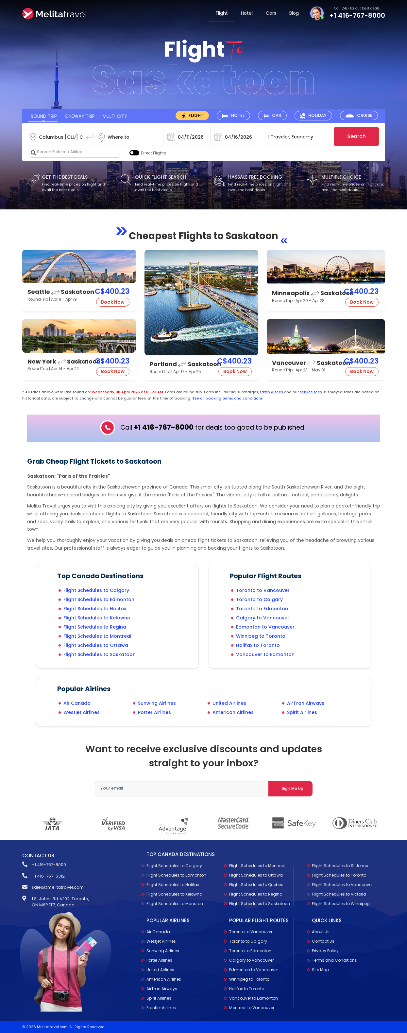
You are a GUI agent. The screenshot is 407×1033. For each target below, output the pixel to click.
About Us (321, 932)
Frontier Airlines (161, 1007)
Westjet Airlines (81, 712)
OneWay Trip (80, 116)
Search (356, 136)
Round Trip (44, 116)
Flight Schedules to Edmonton (98, 599)
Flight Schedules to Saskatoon (99, 654)
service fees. (311, 392)
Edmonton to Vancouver (265, 627)
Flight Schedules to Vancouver (342, 884)
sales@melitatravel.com (58, 887)
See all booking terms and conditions (227, 398)
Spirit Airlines (302, 712)
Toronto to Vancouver (263, 590)
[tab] (192, 115)
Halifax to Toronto (258, 645)
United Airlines (229, 703)
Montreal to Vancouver (251, 1007)
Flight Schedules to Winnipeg (341, 903)
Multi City (115, 116)
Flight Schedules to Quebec (256, 884)
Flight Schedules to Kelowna (96, 617)
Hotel (247, 13)
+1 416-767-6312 (48, 876)
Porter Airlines (154, 712)
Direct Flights (153, 153)
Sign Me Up (292, 788)
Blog (294, 13)
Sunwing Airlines (157, 703)
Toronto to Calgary (259, 599)
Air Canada (77, 703)
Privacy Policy (325, 950)
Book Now (113, 302)
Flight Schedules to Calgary (96, 590)
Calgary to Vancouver (262, 617)
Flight (222, 13)
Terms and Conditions (334, 960)
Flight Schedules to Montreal (97, 636)
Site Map (320, 969)
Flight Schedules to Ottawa (95, 645)
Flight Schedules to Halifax (94, 608)
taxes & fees (271, 392)
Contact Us (323, 941)
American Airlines (233, 712)
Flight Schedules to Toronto (339, 875)
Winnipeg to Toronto (260, 636)
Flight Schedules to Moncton (174, 903)
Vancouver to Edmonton (265, 654)
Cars (271, 13)
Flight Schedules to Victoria (339, 894)
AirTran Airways (305, 703)
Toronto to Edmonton (262, 608)
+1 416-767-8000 (357, 15)
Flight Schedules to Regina (94, 627)
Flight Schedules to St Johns (340, 865)
